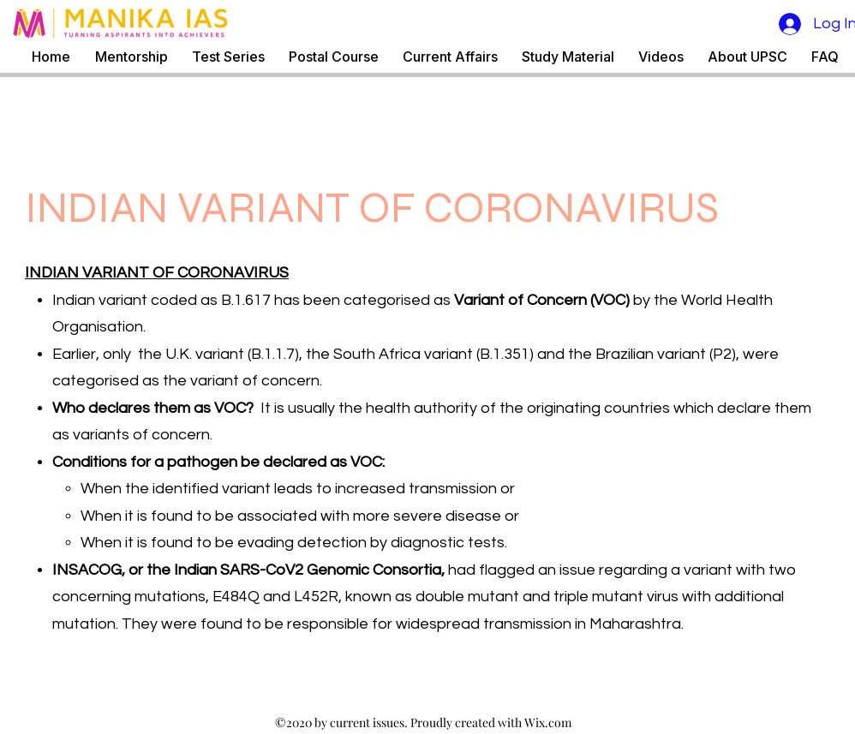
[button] (228, 57)
